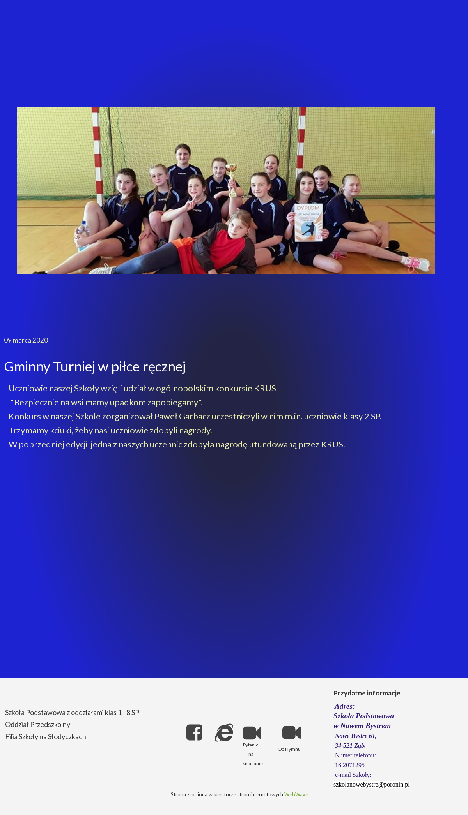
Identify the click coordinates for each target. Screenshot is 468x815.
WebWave (296, 794)
